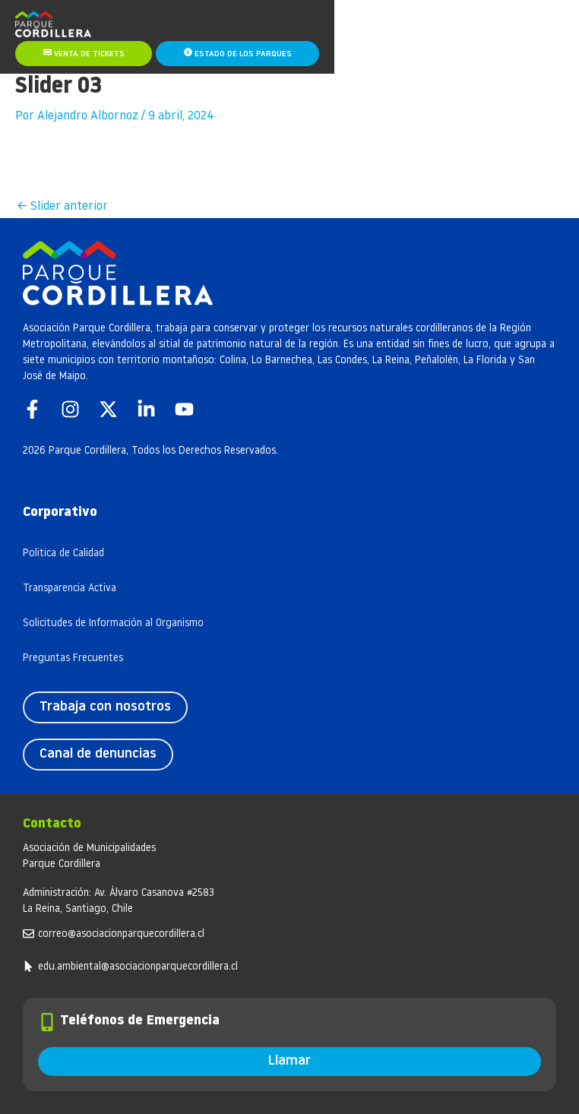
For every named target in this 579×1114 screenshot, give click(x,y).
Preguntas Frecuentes (73, 658)
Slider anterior (62, 207)
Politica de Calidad (63, 553)
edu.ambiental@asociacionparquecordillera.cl (138, 967)
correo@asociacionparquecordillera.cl (121, 934)
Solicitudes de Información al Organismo (113, 623)
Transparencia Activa (69, 588)
